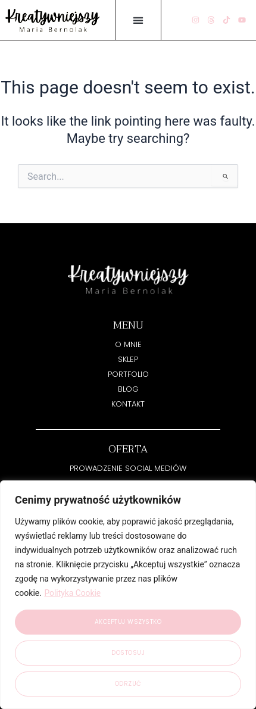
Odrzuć (128, 683)
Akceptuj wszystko (128, 621)
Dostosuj (128, 652)
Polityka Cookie (72, 593)
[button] (138, 20)
